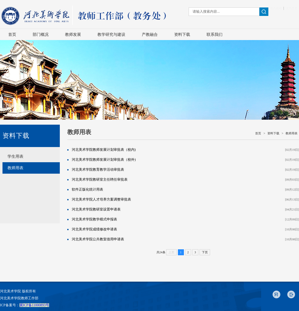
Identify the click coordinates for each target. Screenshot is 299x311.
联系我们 (215, 34)
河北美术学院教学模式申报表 (94, 219)
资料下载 (182, 34)
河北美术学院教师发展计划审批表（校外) (104, 159)
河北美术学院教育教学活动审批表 (98, 169)
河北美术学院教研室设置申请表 (96, 209)
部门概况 (41, 34)
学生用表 (15, 156)
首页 (12, 34)
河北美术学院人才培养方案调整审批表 (101, 199)
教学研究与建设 (111, 34)
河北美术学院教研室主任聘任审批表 (100, 179)
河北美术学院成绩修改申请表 (94, 229)
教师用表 (15, 168)
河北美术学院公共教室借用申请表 (98, 239)
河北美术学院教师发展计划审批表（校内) (104, 150)
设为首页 (292, 8)
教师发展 (73, 34)
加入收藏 (276, 8)
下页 (205, 252)
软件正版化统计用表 (87, 189)
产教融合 (150, 34)
